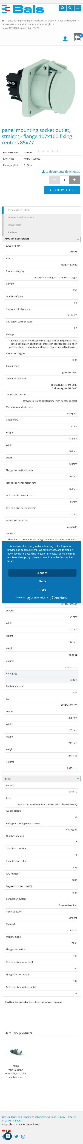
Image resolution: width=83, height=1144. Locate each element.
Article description (19, 210)
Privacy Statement (11, 1120)
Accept (42, 573)
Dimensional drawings (21, 217)
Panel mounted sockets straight (34, 24)
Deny (42, 581)
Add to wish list (62, 190)
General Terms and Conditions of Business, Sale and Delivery (33, 1116)
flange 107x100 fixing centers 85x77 (20, 28)
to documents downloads (61, 172)
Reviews (13, 232)
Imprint (72, 1116)
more (42, 589)
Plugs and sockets (67, 20)
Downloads (14, 225)
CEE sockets (8, 24)
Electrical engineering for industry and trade (31, 20)
